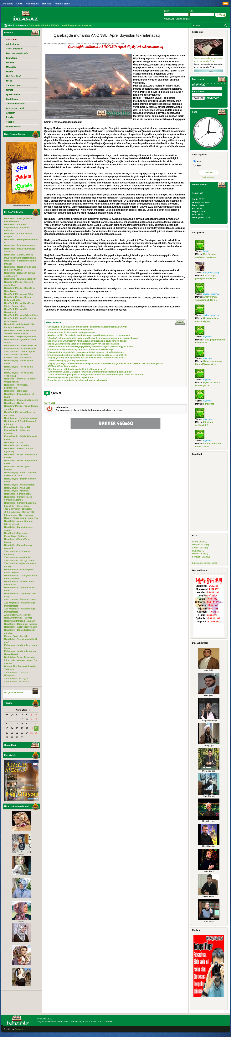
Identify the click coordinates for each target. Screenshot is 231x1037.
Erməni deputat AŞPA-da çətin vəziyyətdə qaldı (71, 332)
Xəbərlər (70, 43)
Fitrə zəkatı (208, 404)
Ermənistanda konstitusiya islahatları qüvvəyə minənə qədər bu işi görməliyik (86, 355)
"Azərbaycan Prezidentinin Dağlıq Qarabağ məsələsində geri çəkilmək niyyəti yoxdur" (91, 346)
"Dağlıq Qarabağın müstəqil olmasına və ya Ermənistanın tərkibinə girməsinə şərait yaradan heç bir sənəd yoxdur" (105, 363)
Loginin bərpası (183, 19)
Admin (55, 43)
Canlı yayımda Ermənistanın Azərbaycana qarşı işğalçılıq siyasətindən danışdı (87, 341)
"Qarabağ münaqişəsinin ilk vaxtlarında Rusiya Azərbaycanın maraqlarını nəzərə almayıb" (93, 338)
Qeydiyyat (169, 19)
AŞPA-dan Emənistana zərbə (61, 366)
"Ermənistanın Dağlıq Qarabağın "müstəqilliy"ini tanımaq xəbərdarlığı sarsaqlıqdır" (89, 372)
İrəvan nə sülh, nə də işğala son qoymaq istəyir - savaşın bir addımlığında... (85, 352)
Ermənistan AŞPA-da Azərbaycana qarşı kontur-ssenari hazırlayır (80, 349)
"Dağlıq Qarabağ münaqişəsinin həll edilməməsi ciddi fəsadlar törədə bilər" (85, 357)
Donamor (19, 1029)
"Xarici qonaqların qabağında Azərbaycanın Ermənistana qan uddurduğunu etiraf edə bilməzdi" (96, 374)
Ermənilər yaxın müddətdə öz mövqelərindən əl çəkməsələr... (78, 380)
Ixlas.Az (41, 1018)
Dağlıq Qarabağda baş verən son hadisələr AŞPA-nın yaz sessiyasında (83, 344)
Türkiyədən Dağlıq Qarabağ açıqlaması (67, 360)
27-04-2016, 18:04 (89, 43)
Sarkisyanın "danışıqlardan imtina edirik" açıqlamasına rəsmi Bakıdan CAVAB (87, 327)
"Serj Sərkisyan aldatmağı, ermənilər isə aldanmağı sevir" (76, 369)
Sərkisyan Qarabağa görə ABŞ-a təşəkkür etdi (70, 377)
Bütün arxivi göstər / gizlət (204, 563)
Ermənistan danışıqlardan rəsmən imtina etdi (70, 329)
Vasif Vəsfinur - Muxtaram (16, 681)
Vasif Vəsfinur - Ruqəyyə (16, 678)
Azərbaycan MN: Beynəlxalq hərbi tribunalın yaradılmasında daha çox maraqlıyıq (88, 335)
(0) (109, 43)
